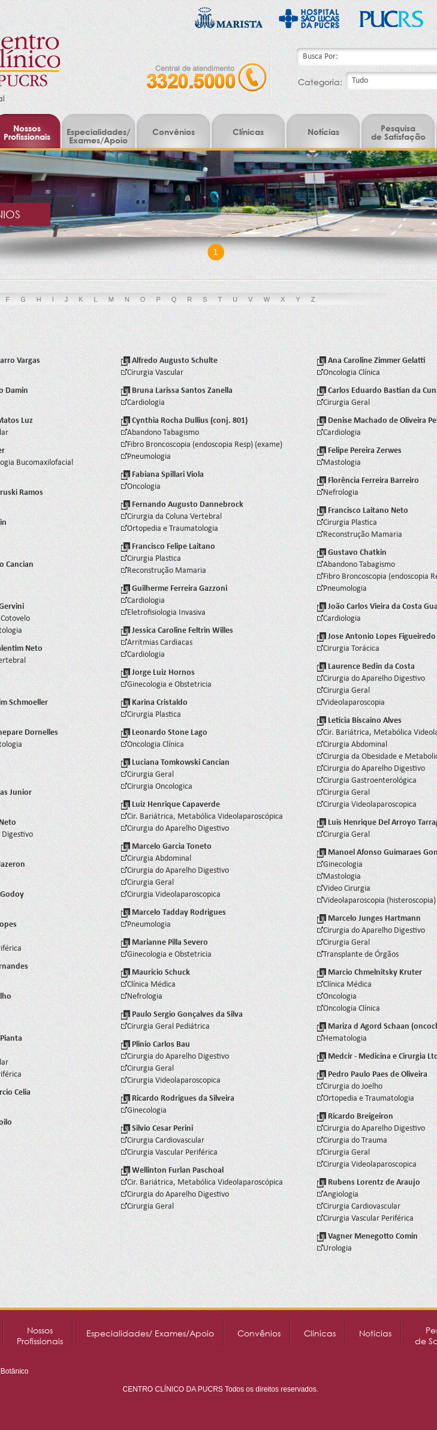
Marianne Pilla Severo (164, 942)
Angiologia (337, 1194)
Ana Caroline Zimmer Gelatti (371, 360)
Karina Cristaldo (154, 702)
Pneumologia (146, 456)
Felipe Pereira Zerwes (359, 450)
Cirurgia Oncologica (156, 786)
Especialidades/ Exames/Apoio (98, 136)
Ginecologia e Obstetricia (166, 684)
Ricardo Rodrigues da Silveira (177, 1098)
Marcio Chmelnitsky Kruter (369, 972)
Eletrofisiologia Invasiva (163, 612)
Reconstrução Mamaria (163, 570)
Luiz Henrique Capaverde (170, 804)
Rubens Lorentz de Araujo (368, 1182)
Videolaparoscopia (351, 702)
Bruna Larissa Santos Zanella (177, 390)
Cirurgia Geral (147, 774)
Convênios (173, 132)
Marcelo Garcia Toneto (166, 846)
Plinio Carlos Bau (155, 1044)
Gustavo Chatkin (352, 552)
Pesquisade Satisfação (398, 132)
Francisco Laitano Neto (362, 510)
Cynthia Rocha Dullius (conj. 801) (184, 420)
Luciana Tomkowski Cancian (175, 762)
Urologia (334, 1248)
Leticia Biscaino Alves (359, 720)
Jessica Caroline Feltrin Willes (177, 630)
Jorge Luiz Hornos (158, 672)
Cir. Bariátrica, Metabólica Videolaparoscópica (202, 816)
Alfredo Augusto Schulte (169, 360)
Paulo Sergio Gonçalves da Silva (182, 1014)
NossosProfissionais (40, 1336)
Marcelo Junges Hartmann (369, 918)
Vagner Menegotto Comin (367, 1236)
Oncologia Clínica (152, 744)
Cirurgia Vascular (152, 372)
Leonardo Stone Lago (164, 732)
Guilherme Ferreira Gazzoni (174, 588)
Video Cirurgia (343, 888)
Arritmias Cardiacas (156, 642)
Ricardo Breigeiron (355, 1116)
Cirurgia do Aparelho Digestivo (175, 828)
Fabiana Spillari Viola (162, 474)
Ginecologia (144, 1110)
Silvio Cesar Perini (157, 1128)
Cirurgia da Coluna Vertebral (171, 516)
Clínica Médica (148, 984)
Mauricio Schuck (155, 972)
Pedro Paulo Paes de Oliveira (372, 1074)
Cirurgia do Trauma (352, 1140)
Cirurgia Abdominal (156, 858)
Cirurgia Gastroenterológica (367, 780)
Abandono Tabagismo (160, 432)
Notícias (323, 132)
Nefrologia (141, 996)
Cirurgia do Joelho (349, 1086)
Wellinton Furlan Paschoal (172, 1170)
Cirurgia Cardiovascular (162, 1140)
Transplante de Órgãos (358, 954)
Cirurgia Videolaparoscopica (171, 894)
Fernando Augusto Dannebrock (182, 504)
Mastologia (339, 462)
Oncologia (141, 486)
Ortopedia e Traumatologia (169, 528)
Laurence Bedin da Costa (366, 666)
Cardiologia (143, 402)
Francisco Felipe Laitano (168, 546)
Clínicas (248, 132)
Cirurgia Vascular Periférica (169, 1152)
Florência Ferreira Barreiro (368, 480)
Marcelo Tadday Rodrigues (173, 912)
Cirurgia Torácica (348, 648)
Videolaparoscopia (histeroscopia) (376, 900)
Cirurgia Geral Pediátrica (165, 1026)
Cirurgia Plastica (151, 558)
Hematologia (342, 1038)
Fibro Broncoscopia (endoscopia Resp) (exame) (201, 444)
